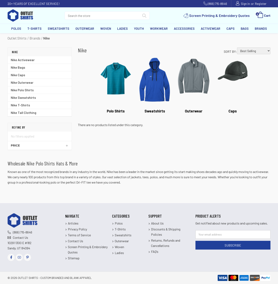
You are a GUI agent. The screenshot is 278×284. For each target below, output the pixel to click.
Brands (261, 28)
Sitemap (73, 258)
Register (260, 4)
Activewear (210, 28)
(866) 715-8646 (217, 4)
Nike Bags (18, 67)
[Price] (40, 145)
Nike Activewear (23, 60)
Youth (139, 28)
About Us (157, 223)
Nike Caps (18, 75)
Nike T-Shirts (20, 105)
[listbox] (253, 50)
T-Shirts (34, 28)
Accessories (184, 28)
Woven (105, 28)
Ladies (122, 28)
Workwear (159, 28)
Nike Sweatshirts (23, 97)
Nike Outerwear (22, 82)
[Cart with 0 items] (263, 15)
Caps (230, 28)
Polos (16, 28)
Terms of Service (79, 235)
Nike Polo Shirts (22, 90)
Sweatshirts (58, 28)
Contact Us (20, 237)
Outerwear (84, 28)
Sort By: (230, 51)
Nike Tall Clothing (23, 112)
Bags (245, 28)
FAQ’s (154, 251)
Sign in (245, 4)
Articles (73, 223)
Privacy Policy (77, 229)
